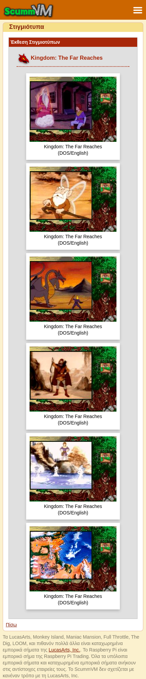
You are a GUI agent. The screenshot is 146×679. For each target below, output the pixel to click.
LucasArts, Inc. (64, 650)
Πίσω (11, 624)
